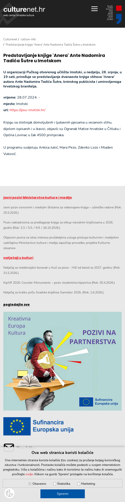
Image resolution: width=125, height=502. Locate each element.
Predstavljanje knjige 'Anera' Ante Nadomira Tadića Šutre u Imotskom (54, 58)
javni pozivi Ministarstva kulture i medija (37, 197)
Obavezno (39, 484)
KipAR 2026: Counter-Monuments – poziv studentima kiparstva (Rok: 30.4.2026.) (59, 283)
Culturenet (10, 39)
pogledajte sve (16, 304)
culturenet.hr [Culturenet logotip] (24, 11)
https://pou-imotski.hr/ (28, 110)
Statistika (63, 484)
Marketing (88, 484)
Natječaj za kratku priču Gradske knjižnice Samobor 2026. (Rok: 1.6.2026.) (53, 292)
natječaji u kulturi (18, 258)
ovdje (29, 474)
